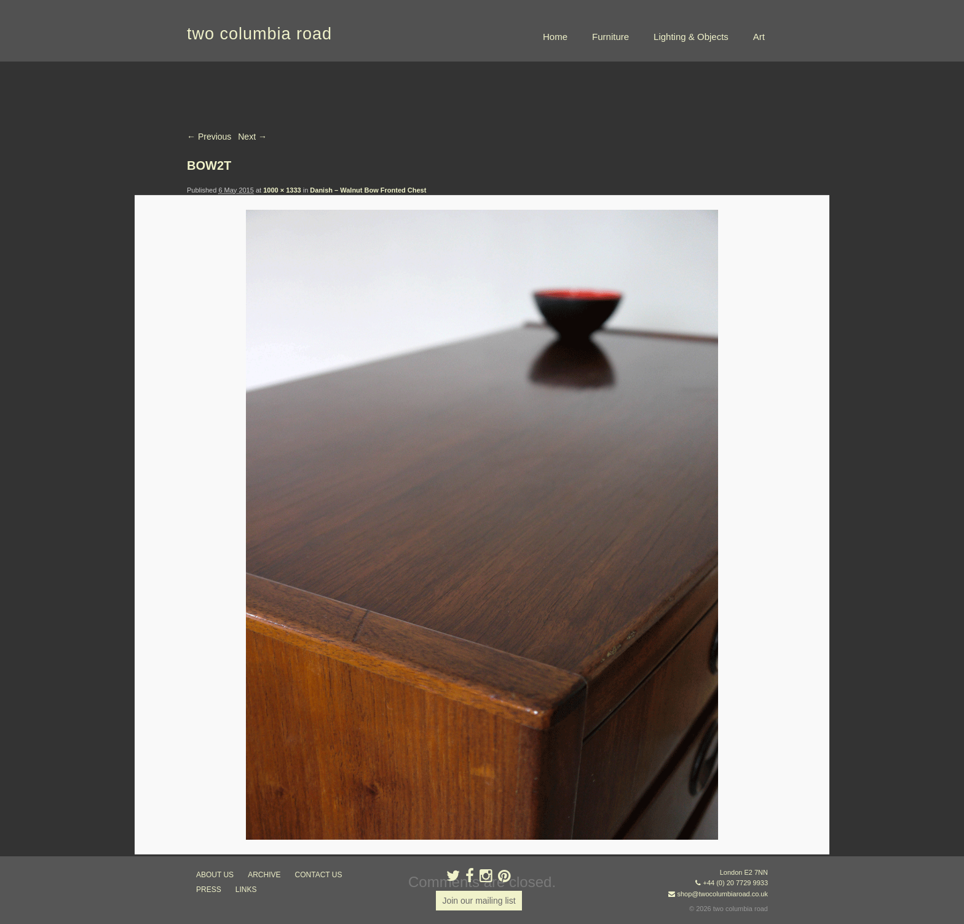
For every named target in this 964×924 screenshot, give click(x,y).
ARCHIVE (264, 874)
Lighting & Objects (691, 36)
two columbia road (259, 34)
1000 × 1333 (282, 190)
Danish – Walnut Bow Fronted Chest (368, 190)
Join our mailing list (478, 901)
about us (215, 874)
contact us (318, 874)
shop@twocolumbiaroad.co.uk (722, 894)
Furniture (610, 36)
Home (555, 36)
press (208, 889)
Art (759, 36)
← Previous (209, 136)
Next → (252, 136)
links (246, 889)
